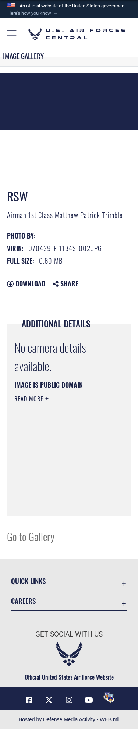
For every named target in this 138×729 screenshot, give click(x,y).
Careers (23, 600)
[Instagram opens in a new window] (69, 700)
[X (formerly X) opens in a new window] (48, 700)
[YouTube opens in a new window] (89, 700)
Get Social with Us (69, 634)
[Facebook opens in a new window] (29, 700)
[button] (33, 13)
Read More (29, 398)
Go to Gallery (30, 536)
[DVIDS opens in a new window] (108, 697)
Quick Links (28, 580)
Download (26, 283)
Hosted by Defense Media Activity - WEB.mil (69, 719)
